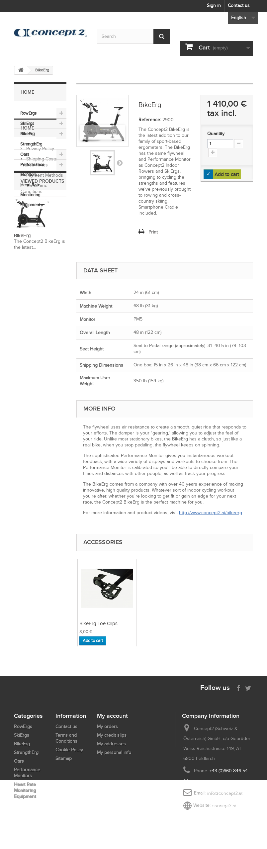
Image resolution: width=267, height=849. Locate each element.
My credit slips (112, 735)
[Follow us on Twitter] (248, 687)
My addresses (111, 743)
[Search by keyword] (133, 36)
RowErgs (28, 113)
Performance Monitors (32, 169)
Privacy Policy (39, 248)
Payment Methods (44, 274)
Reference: (149, 119)
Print (153, 232)
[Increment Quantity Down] (238, 143)
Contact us (239, 5)
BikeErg (27, 133)
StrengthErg (31, 144)
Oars (24, 154)
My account (112, 715)
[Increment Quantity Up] (212, 152)
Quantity (215, 133)
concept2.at (224, 805)
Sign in (214, 5)
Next (119, 162)
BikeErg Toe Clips (165, 623)
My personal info (114, 752)
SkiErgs (27, 123)
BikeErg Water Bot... (100, 623)
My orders (107, 726)
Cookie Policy (69, 749)
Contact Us (37, 301)
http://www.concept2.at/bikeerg (210, 512)
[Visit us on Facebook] (238, 687)
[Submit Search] (161, 36)
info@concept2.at (224, 793)
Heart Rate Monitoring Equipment (30, 194)
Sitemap (63, 758)
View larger (98, 132)
